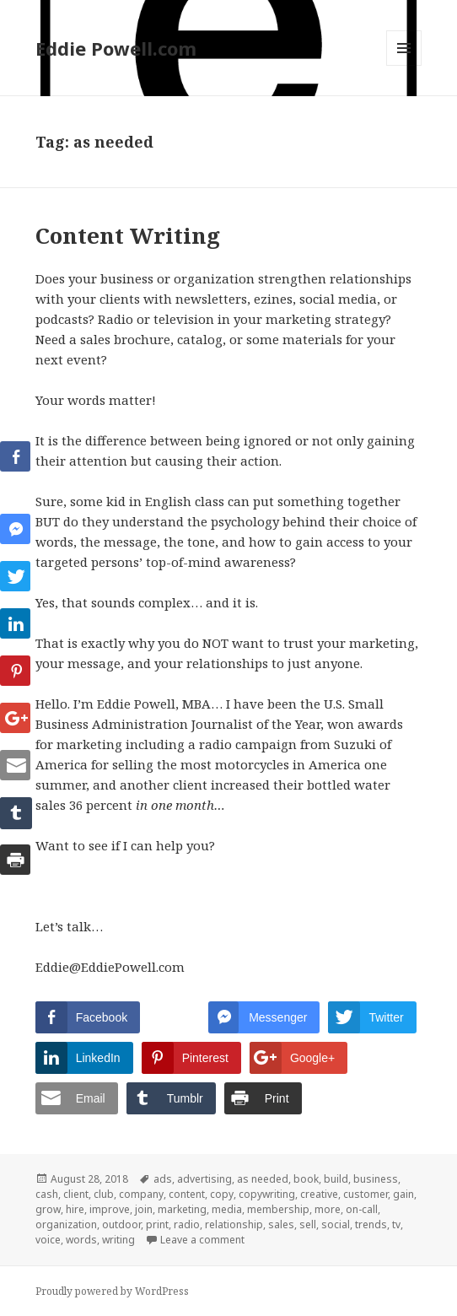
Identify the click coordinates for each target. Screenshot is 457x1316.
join (144, 1209)
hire (75, 1209)
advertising (204, 1179)
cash (46, 1194)
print (157, 1224)
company (141, 1194)
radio (187, 1224)
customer (365, 1194)
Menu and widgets (404, 65)
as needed (262, 1179)
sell (307, 1224)
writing (118, 1239)
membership (278, 1209)
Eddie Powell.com (115, 48)
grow (48, 1209)
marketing (182, 1209)
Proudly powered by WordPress (112, 1291)
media (227, 1209)
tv (396, 1224)
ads (162, 1179)
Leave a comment (202, 1239)
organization (66, 1224)
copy (222, 1194)
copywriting (267, 1194)
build (336, 1179)
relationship (234, 1224)
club (104, 1194)
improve (109, 1209)
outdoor (121, 1224)
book (306, 1179)
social (335, 1224)
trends (371, 1224)
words (81, 1239)
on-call (362, 1209)
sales (281, 1224)
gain (403, 1194)
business (375, 1179)
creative (319, 1194)
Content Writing (127, 235)
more (328, 1209)
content (187, 1194)
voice (48, 1239)
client (76, 1194)
